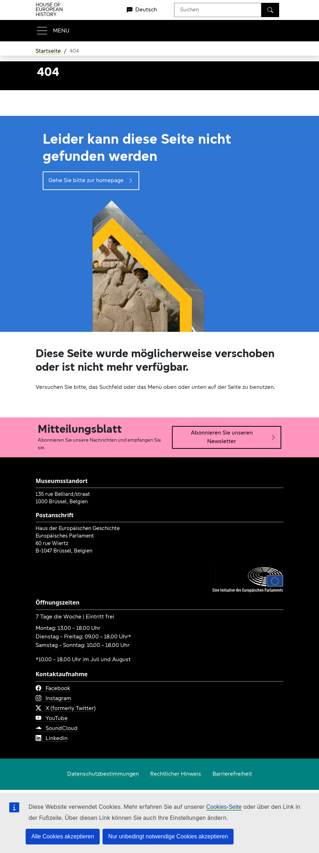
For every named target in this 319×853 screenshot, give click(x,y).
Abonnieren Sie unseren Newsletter (233, 437)
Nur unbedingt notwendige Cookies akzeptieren (168, 836)
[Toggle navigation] (52, 30)
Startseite (48, 51)
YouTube (52, 718)
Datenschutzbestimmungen (103, 774)
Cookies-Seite (224, 807)
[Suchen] (270, 10)
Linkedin (52, 738)
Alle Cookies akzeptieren (62, 836)
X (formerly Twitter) (66, 708)
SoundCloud (57, 728)
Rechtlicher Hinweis (175, 774)
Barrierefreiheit (232, 774)
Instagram (53, 699)
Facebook (53, 689)
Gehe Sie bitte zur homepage (91, 181)
